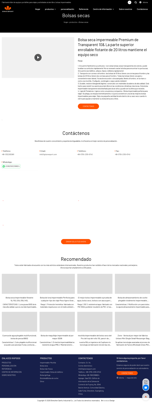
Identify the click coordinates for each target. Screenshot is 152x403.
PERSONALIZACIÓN (9, 366)
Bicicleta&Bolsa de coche (49, 378)
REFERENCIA (7, 369)
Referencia (83, 9)
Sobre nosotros (125, 9)
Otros (42, 381)
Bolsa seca (44, 366)
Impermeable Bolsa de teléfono (51, 372)
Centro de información (102, 9)
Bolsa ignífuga (45, 375)
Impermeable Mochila (48, 363)
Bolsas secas (83, 22)
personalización (67, 9)
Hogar (37, 9)
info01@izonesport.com (48, 154)
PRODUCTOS (6, 363)
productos (49, 9)
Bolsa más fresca (46, 369)
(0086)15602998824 (11, 166)
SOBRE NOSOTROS (9, 375)
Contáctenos (142, 9)
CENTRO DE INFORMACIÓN (12, 372)
